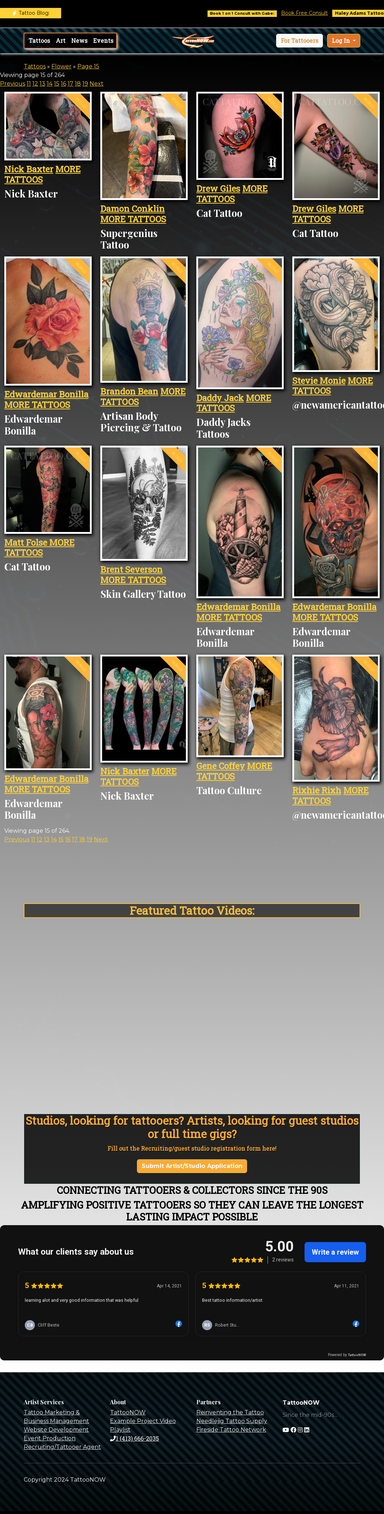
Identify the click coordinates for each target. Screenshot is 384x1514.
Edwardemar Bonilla (46, 394)
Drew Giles (218, 188)
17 (70, 83)
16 (63, 83)
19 (85, 83)
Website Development (56, 1429)
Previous (12, 83)
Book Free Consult (314, 13)
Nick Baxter (28, 169)
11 (29, 83)
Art (60, 40)
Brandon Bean (129, 391)
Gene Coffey (220, 766)
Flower (61, 66)
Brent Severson (131, 569)
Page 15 (88, 66)
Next (97, 83)
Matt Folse (26, 542)
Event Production (50, 1438)
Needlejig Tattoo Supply (231, 1421)
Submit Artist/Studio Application (192, 1166)
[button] (299, 40)
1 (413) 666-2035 (134, 1438)
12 (35, 83)
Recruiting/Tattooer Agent (62, 1446)
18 (78, 83)
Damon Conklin (132, 208)
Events (103, 40)
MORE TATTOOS (42, 174)
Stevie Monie (319, 380)
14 (49, 83)
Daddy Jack (220, 398)
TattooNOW (128, 1412)
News (79, 40)
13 (42, 83)
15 (56, 83)
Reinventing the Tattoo (230, 1412)
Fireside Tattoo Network (231, 1429)
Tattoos (39, 40)
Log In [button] (341, 40)
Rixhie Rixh (316, 790)
